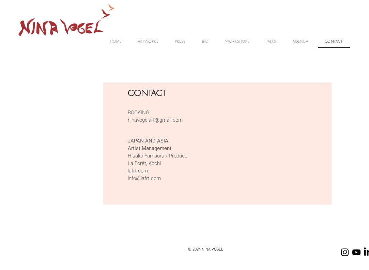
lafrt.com (138, 171)
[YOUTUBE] (356, 252)
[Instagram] (345, 252)
